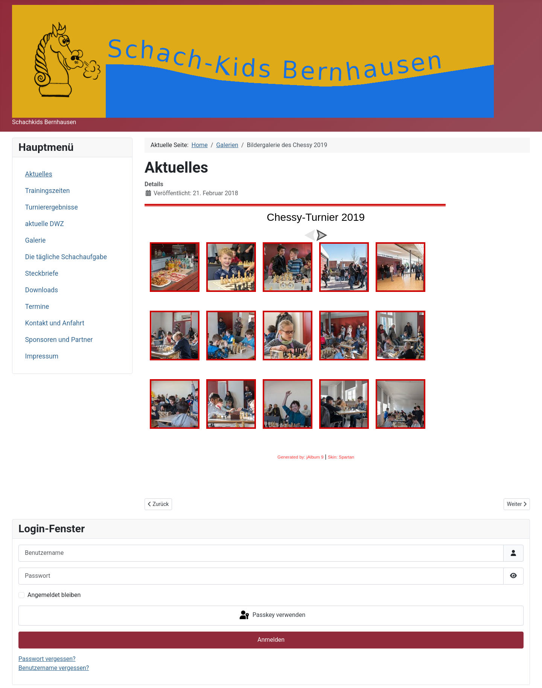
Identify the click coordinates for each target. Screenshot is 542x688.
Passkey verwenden (271, 615)
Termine (37, 306)
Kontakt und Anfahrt (54, 323)
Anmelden (271, 639)
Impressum (42, 356)
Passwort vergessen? (47, 658)
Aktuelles (38, 174)
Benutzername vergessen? (53, 667)
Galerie (35, 240)
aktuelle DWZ (44, 224)
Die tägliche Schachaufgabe (66, 257)
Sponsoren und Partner (59, 339)
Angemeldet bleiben (54, 594)
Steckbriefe (41, 273)
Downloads (41, 290)
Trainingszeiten (47, 190)
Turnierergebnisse (51, 207)
